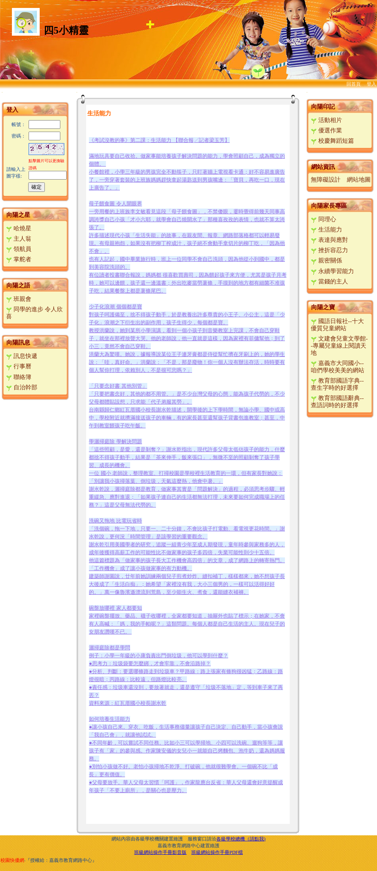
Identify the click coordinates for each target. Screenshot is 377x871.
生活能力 (326, 229)
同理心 (323, 219)
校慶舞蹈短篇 (332, 141)
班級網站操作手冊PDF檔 (217, 852)
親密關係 (326, 260)
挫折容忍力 (329, 250)
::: (2, 92)
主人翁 (18, 238)
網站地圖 (359, 179)
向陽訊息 (18, 342)
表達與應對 (329, 240)
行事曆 (18, 366)
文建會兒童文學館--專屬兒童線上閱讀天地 (339, 345)
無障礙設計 (325, 179)
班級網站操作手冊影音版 (160, 852)
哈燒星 (18, 228)
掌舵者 (18, 259)
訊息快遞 (21, 356)
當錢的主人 (329, 281)
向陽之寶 (323, 307)
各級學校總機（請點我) (240, 839)
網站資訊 (323, 167)
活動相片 (326, 120)
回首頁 (353, 84)
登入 (371, 84)
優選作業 (326, 130)
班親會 (18, 299)
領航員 (18, 249)
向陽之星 (18, 215)
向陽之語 (18, 285)
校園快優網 (12, 860)
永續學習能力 (332, 271)
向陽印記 (323, 106)
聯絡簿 (18, 377)
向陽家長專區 (329, 206)
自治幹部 (21, 387)
